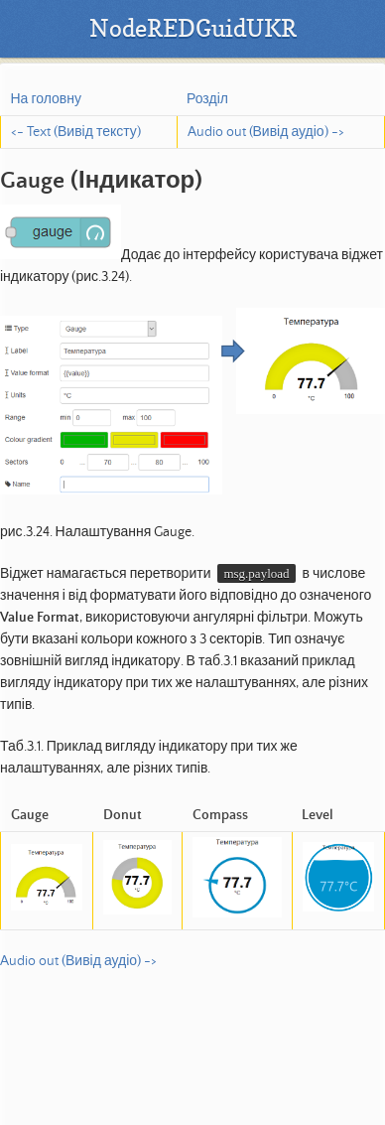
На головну (46, 99)
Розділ (207, 99)
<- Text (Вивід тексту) (76, 132)
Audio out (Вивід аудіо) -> (266, 132)
